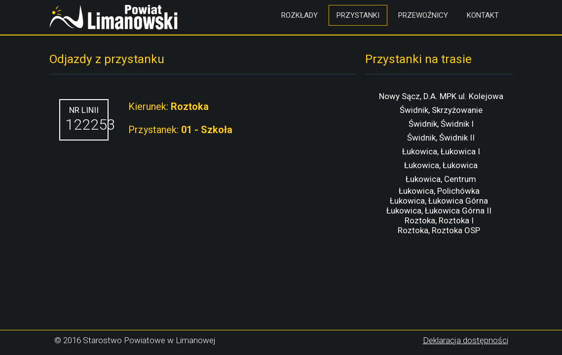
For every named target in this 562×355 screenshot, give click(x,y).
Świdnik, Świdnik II (441, 137)
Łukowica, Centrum (441, 179)
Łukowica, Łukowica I (441, 151)
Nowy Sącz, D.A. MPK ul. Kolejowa (441, 96)
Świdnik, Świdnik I (441, 124)
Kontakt (483, 15)
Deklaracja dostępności (465, 340)
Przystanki (358, 15)
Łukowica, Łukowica (441, 165)
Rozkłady (299, 15)
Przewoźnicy (423, 15)
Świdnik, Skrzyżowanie (441, 110)
